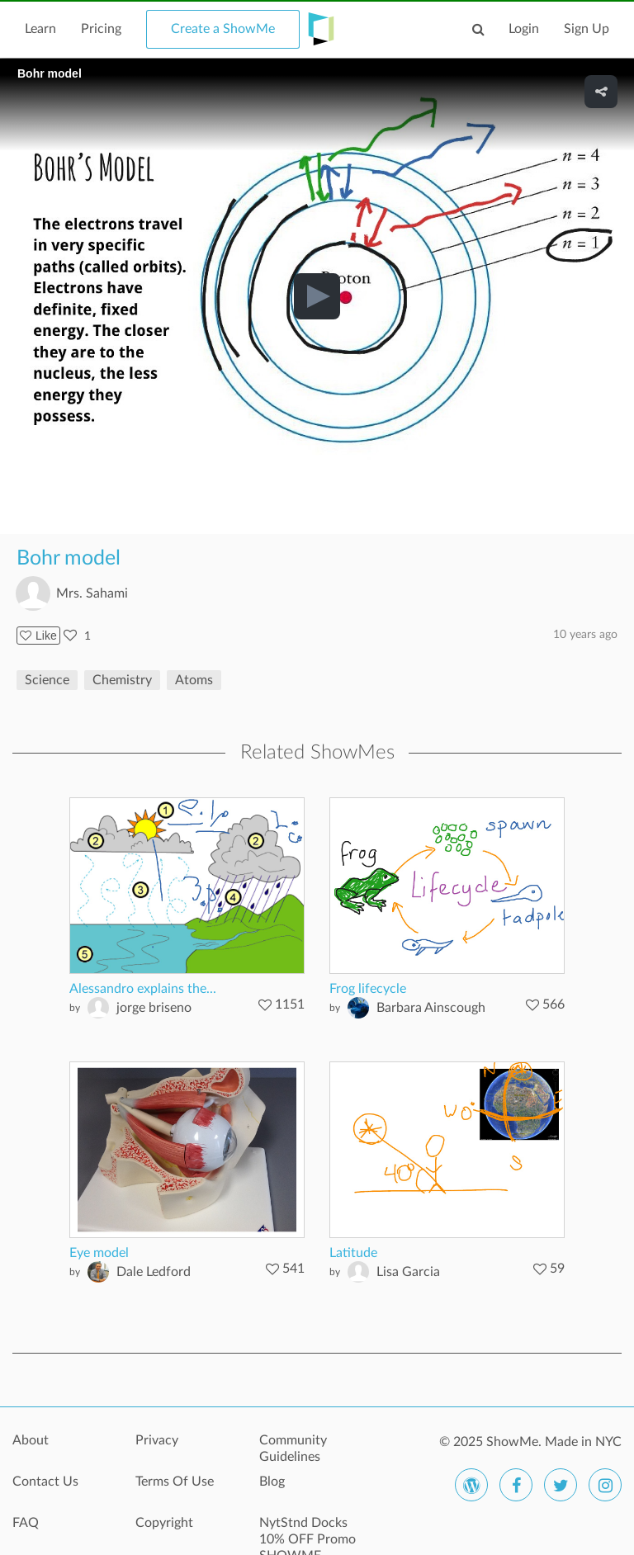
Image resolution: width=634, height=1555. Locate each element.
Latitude (353, 1253)
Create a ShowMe (223, 28)
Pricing (101, 28)
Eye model (99, 1253)
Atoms (194, 680)
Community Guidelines (293, 1448)
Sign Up (586, 28)
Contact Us (45, 1481)
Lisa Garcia (408, 1272)
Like (38, 635)
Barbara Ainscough (430, 1007)
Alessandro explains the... (142, 988)
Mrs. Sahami (92, 593)
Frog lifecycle (367, 988)
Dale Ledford (153, 1272)
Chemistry (122, 680)
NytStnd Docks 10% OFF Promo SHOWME (307, 1532)
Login (524, 28)
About (30, 1440)
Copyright (164, 1522)
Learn (40, 28)
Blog (272, 1481)
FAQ (25, 1522)
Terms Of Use (174, 1481)
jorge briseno (154, 1007)
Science (47, 680)
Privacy (156, 1440)
